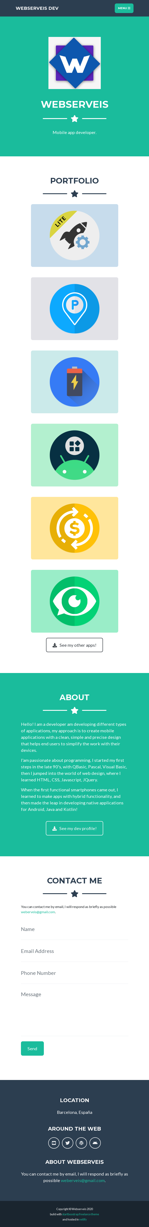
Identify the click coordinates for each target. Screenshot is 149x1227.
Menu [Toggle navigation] (124, 8)
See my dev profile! (74, 828)
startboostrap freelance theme (80, 1214)
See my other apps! (74, 645)
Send (32, 1048)
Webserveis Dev (37, 8)
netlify (83, 1219)
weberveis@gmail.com (38, 912)
